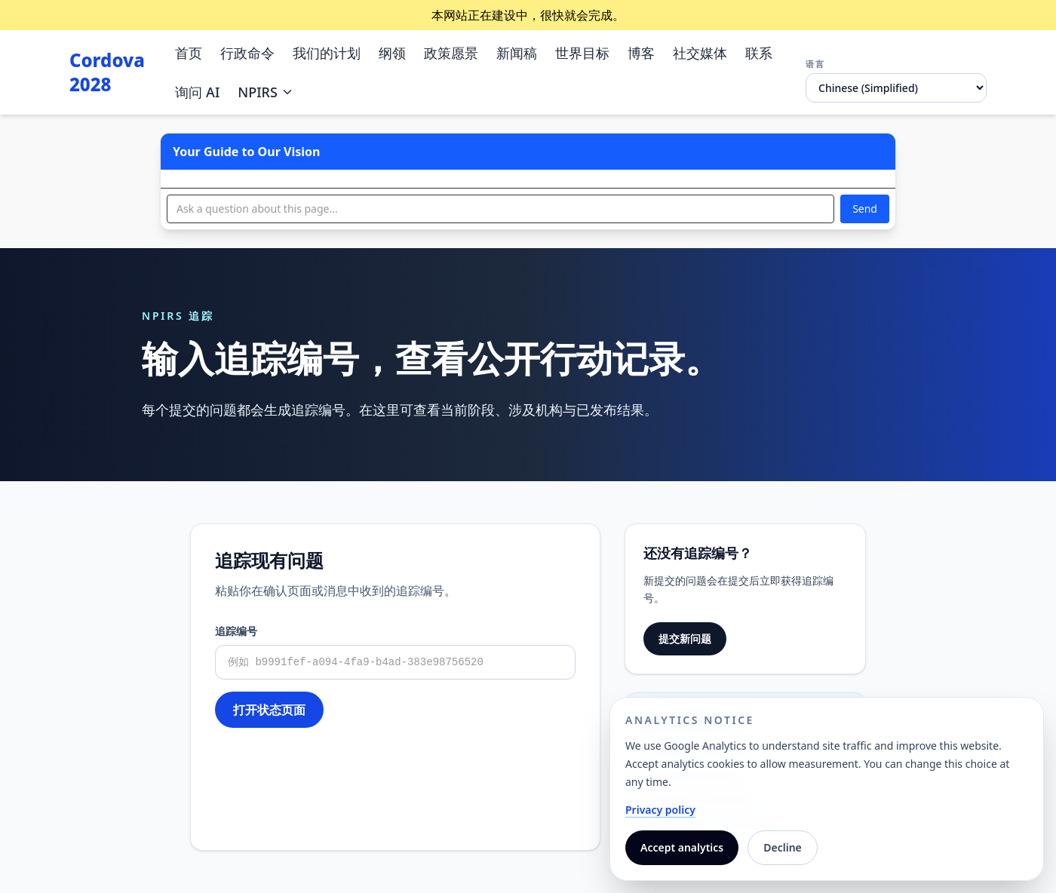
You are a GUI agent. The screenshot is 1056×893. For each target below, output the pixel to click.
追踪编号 (236, 631)
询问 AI (197, 92)
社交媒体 (700, 53)
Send (864, 208)
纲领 (392, 53)
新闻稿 (516, 53)
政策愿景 (451, 53)
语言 (815, 63)
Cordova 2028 (107, 72)
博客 (641, 53)
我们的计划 (327, 53)
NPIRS (266, 92)
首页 (188, 53)
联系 (758, 53)
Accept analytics (681, 847)
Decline (782, 847)
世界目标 (582, 53)
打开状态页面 (269, 709)
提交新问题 (684, 638)
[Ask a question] (500, 209)
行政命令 (247, 53)
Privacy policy (660, 809)
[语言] (896, 88)
